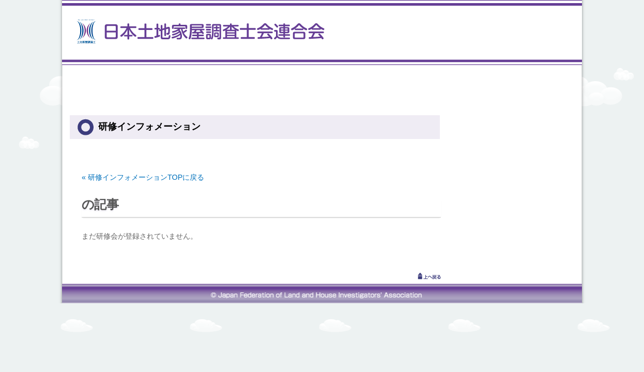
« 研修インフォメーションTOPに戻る (143, 177)
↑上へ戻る (415, 276)
